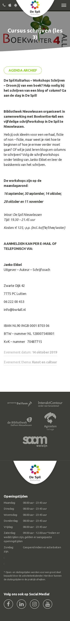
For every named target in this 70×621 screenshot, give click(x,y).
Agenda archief (23, 70)
